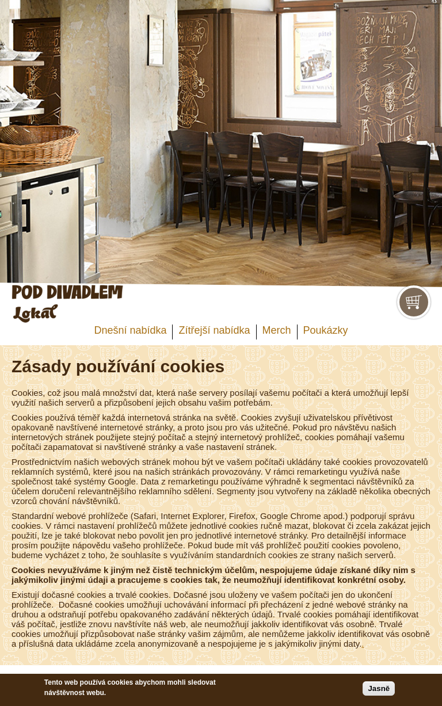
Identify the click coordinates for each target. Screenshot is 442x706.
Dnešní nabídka (130, 330)
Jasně (379, 688)
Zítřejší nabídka (214, 330)
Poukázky (325, 330)
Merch (276, 330)
